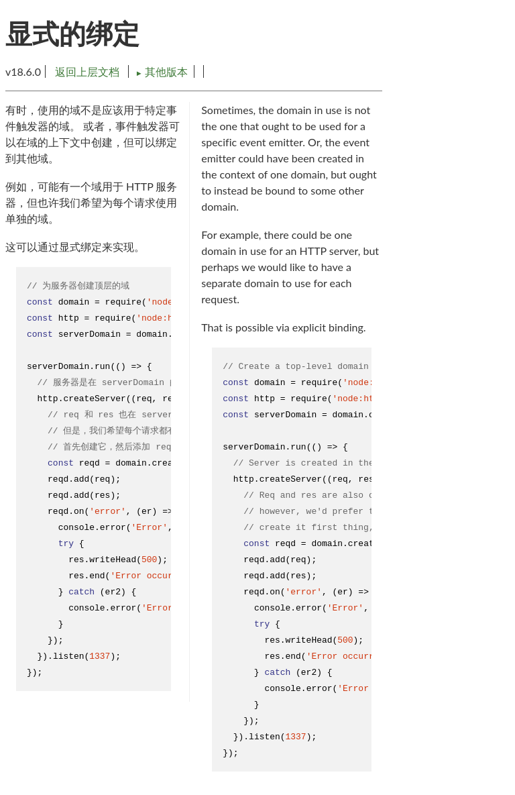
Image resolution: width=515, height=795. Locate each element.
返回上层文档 (87, 71)
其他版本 (161, 71)
